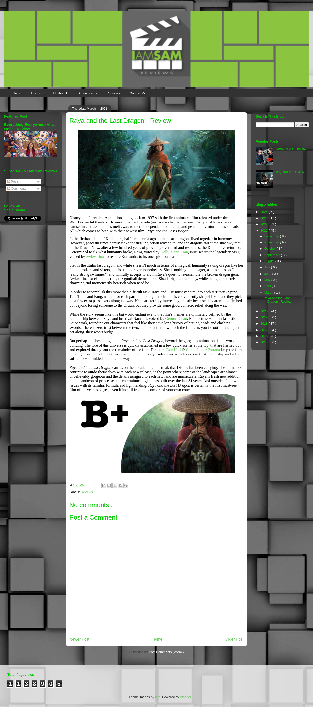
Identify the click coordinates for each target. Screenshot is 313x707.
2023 (265, 218)
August (269, 261)
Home (17, 93)
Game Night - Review (291, 148)
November (272, 242)
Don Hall (173, 350)
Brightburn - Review (290, 172)
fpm (157, 697)
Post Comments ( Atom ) (166, 652)
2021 (265, 230)
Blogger (185, 697)
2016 (265, 336)
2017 (265, 330)
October (270, 248)
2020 (265, 311)
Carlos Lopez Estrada (203, 350)
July (267, 267)
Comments (16, 188)
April (268, 286)
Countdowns (88, 93)
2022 (265, 224)
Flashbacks (61, 93)
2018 (265, 323)
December (272, 236)
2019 (265, 317)
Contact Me (138, 93)
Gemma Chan (176, 318)
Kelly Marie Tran (174, 252)
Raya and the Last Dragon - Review (277, 300)
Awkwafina (95, 256)
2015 (265, 342)
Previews (113, 93)
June (268, 274)
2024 (265, 212)
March (269, 292)
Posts (13, 181)
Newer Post (79, 639)
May (267, 280)
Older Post (234, 639)
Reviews (37, 93)
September (272, 255)
